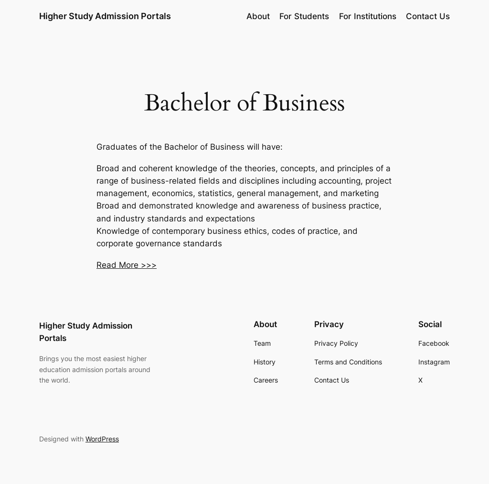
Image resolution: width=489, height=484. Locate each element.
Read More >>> (126, 265)
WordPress (102, 439)
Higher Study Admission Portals (105, 16)
